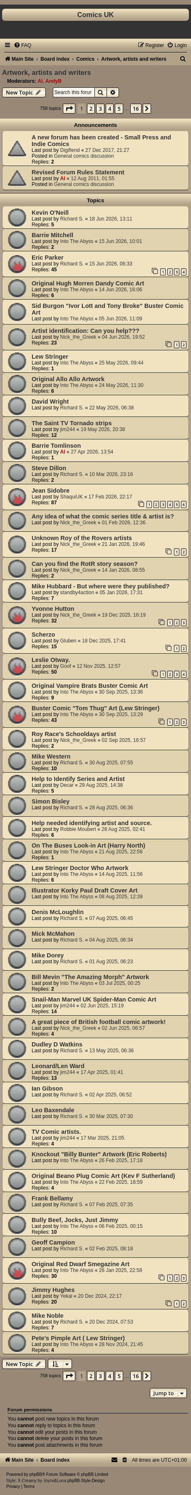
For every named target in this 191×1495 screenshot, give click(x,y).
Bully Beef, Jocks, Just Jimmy (75, 1220)
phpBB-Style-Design (86, 1480)
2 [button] (90, 108)
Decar (67, 785)
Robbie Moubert (78, 829)
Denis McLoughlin (58, 912)
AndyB (53, 81)
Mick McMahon (53, 933)
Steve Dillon (49, 468)
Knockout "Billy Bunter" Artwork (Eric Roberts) (99, 1154)
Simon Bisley (50, 801)
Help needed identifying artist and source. (92, 823)
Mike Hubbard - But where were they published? (101, 586)
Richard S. (72, 219)
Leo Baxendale (53, 1110)
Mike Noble (48, 1315)
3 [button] (100, 108)
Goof (65, 666)
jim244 (67, 429)
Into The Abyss (77, 241)
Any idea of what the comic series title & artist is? (103, 516)
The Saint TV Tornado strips (72, 423)
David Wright (50, 401)
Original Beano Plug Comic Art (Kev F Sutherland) (103, 1176)
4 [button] (109, 108)
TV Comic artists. (56, 1131)
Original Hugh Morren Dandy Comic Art (88, 283)
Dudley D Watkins (57, 1044)
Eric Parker (48, 257)
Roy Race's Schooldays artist (74, 734)
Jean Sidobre (50, 490)
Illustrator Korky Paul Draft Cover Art (84, 890)
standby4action (77, 592)
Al (39, 81)
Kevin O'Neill (50, 212)
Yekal (66, 1296)
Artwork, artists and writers (46, 72)
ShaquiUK (71, 497)
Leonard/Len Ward (58, 1066)
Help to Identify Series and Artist (78, 779)
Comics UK (95, 14)
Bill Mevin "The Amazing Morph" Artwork (90, 977)
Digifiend (70, 150)
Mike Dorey (48, 955)
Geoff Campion (53, 1242)
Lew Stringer (50, 356)
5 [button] (118, 108)
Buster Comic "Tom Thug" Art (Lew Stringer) (95, 708)
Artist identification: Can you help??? (85, 330)
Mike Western (51, 756)
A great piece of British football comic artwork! (99, 1022)
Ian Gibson (47, 1088)
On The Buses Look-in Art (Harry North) (88, 845)
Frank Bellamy (52, 1198)
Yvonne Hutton (53, 608)
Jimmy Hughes (53, 1290)
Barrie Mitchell (52, 235)
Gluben (68, 641)
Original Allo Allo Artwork (68, 379)
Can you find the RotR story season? (85, 563)
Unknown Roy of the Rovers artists (82, 538)
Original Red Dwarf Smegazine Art (80, 1264)
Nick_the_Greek (78, 337)
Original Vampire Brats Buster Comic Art (90, 685)
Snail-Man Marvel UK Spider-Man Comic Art (94, 999)
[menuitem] (22, 45)
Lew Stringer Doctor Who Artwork (80, 868)
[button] (69, 109)
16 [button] (136, 108)
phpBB (36, 1474)
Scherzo (43, 634)
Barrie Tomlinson (56, 445)
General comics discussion (84, 156)
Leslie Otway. (51, 660)
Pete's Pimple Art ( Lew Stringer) (78, 1338)
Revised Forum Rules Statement (78, 172)
